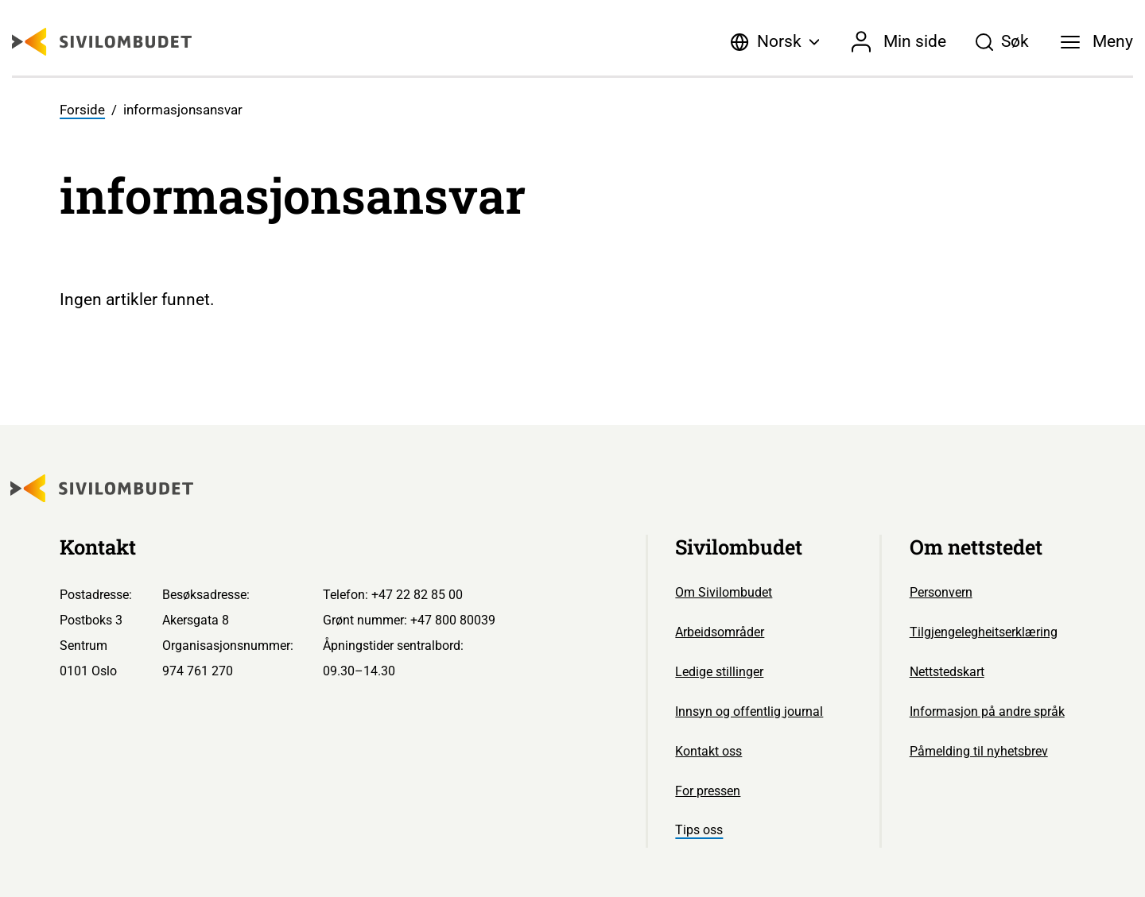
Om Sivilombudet (723, 592)
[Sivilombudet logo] (102, 42)
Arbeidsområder (719, 632)
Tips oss (699, 829)
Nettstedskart (947, 671)
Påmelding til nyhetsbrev (979, 751)
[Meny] (1097, 42)
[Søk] (1002, 42)
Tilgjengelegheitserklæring (984, 632)
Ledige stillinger (719, 671)
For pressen (707, 790)
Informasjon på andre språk (987, 711)
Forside (82, 110)
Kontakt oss (708, 751)
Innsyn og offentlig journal (749, 711)
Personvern (941, 592)
